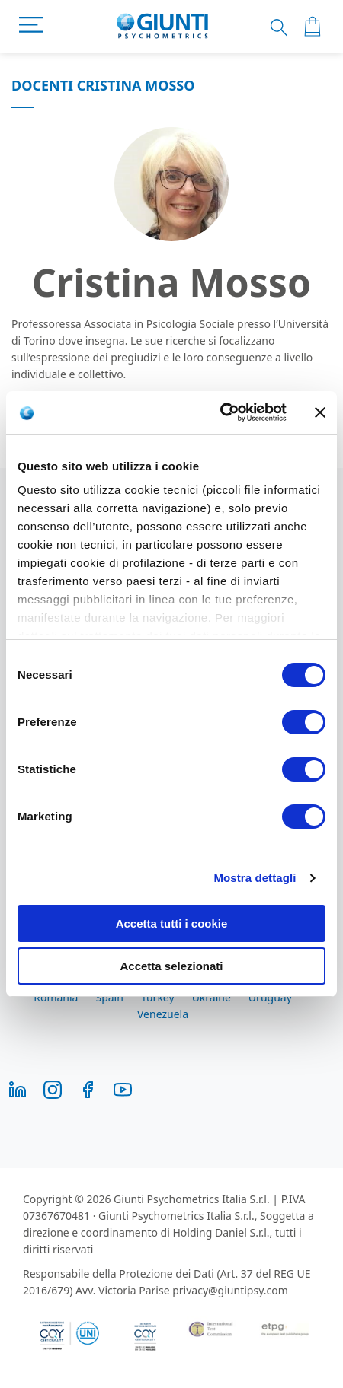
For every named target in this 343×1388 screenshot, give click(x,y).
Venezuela (162, 1014)
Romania (56, 997)
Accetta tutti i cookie (172, 923)
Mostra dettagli (254, 877)
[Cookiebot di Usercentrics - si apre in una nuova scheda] (220, 412)
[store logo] (162, 26)
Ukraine (211, 997)
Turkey (158, 997)
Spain (109, 997)
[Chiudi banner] (320, 412)
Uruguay (270, 997)
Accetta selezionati (171, 966)
